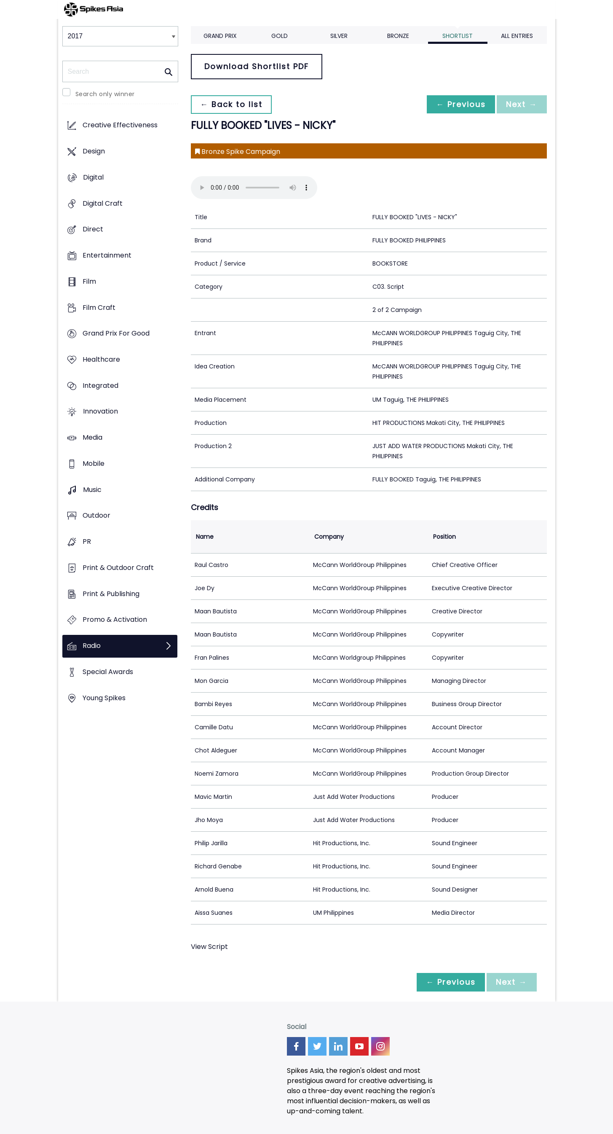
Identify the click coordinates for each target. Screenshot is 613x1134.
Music (92, 489)
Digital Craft (103, 203)
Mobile (93, 463)
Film (89, 281)
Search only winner (105, 94)
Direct (93, 229)
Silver (339, 36)
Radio (92, 645)
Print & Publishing (111, 594)
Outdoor (96, 516)
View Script (209, 946)
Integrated (100, 385)
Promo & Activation (115, 620)
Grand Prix (220, 36)
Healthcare (101, 359)
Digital (93, 177)
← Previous (459, 104)
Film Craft (99, 307)
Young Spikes (104, 698)
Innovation (100, 412)
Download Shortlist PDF (256, 66)
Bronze (398, 36)
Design (94, 151)
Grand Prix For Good (116, 334)
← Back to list (232, 104)
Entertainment (107, 255)
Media (92, 438)
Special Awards (108, 672)
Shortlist (457, 36)
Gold (279, 36)
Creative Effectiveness (120, 125)
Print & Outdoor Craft (118, 567)
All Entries (517, 36)
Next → (521, 104)
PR (87, 542)
